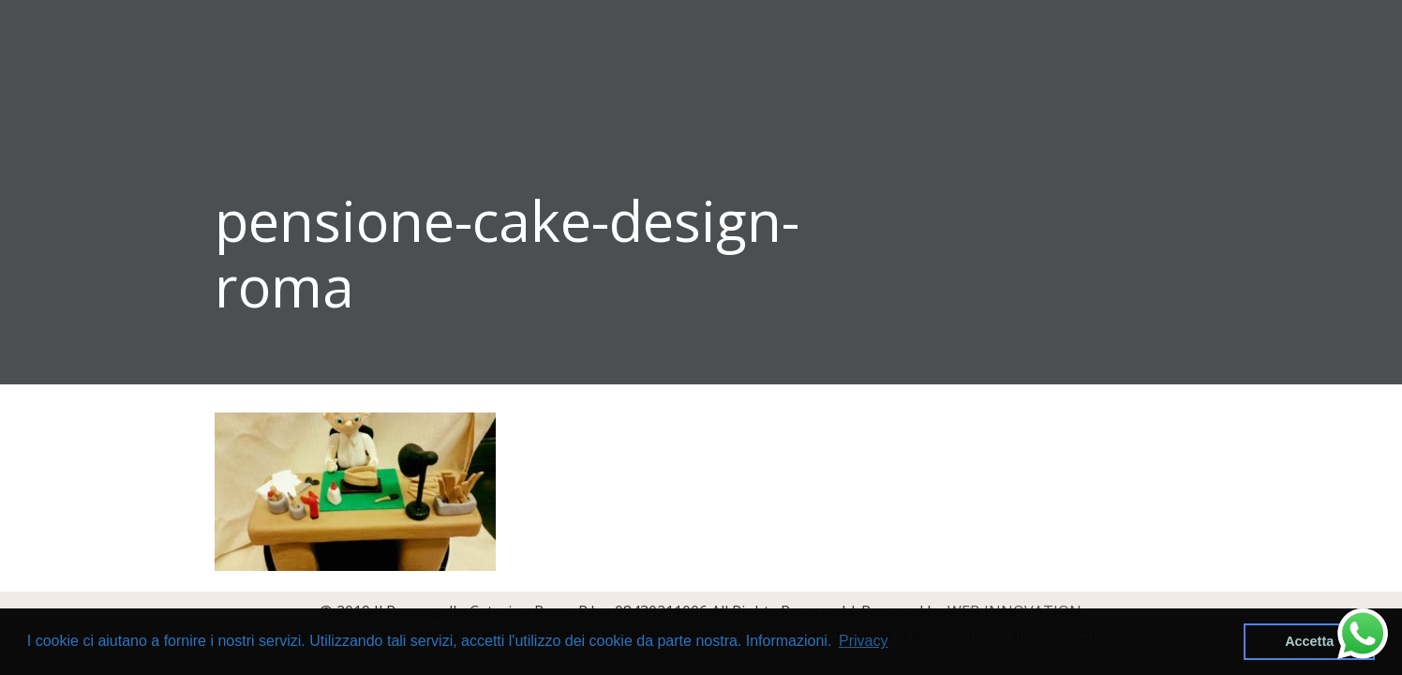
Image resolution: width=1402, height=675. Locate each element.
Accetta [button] (1309, 641)
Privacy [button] (863, 641)
